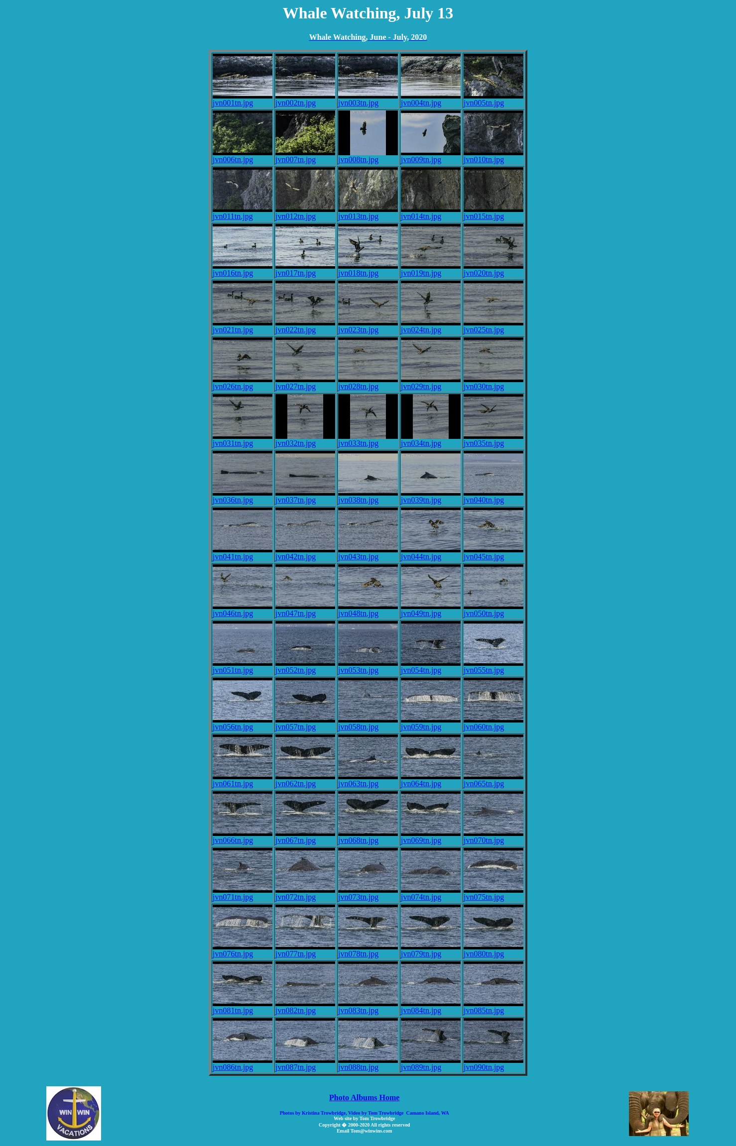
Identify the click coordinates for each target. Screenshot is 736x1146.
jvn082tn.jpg (305, 1007)
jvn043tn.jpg (368, 553)
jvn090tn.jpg (493, 1063)
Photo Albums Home (364, 1097)
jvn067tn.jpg (305, 836)
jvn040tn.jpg (493, 496)
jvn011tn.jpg (242, 212)
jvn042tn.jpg (305, 553)
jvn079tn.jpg (431, 950)
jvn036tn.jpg (242, 496)
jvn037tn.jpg (305, 496)
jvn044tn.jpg (431, 553)
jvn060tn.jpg (493, 723)
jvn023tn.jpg (368, 326)
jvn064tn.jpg (431, 780)
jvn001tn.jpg (242, 99)
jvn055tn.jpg (493, 666)
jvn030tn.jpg (493, 383)
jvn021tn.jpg (242, 326)
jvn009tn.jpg (431, 156)
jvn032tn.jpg (305, 439)
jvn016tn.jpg (242, 269)
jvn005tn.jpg (493, 99)
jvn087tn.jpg (305, 1063)
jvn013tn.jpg (368, 212)
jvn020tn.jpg (493, 269)
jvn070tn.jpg (493, 836)
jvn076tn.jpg (242, 950)
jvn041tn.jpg (242, 553)
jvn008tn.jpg (368, 156)
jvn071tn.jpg (242, 893)
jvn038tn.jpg (368, 496)
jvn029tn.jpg (431, 383)
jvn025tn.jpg (493, 326)
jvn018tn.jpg (368, 269)
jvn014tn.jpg (431, 212)
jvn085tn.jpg (493, 1007)
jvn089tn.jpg (431, 1063)
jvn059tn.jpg (431, 723)
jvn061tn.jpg (242, 780)
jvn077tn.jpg (305, 950)
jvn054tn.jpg (431, 666)
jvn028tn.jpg (368, 383)
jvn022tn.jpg (305, 326)
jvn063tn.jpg (368, 780)
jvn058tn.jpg (368, 723)
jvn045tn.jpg (493, 553)
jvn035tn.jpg (493, 439)
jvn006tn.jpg (242, 156)
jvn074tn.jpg (431, 893)
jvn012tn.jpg (305, 212)
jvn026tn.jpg (242, 383)
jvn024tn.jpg (431, 326)
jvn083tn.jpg (368, 1007)
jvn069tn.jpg (431, 836)
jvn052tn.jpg (305, 666)
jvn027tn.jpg (305, 383)
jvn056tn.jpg (242, 723)
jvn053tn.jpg (368, 666)
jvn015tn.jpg (493, 212)
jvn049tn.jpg (431, 610)
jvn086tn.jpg (242, 1063)
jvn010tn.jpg (493, 156)
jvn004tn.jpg (431, 99)
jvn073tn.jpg (368, 893)
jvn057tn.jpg (305, 723)
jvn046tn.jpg (242, 610)
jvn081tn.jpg (242, 1007)
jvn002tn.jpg (305, 99)
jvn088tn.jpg (368, 1063)
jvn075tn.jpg (493, 893)
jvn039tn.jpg (431, 496)
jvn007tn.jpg (305, 156)
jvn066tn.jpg (242, 836)
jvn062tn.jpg (305, 780)
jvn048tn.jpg (368, 610)
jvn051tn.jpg (242, 666)
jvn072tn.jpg (305, 893)
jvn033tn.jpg (368, 439)
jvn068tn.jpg (368, 836)
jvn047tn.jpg (305, 610)
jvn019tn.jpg (431, 269)
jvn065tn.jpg (493, 780)
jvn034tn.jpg (431, 439)
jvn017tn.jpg (305, 269)
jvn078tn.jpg (368, 950)
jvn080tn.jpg (493, 950)
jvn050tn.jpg (493, 610)
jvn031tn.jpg (242, 439)
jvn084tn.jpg (431, 1007)
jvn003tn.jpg (368, 99)
